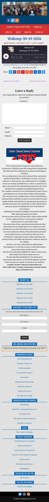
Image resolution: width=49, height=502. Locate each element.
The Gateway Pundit (24, 396)
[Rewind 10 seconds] (12, 57)
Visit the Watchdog (24, 487)
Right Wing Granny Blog (24, 382)
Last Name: (24, 322)
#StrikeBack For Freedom (24, 441)
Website (8, 136)
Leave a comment (38, 43)
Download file (8, 65)
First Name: (24, 315)
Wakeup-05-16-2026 (24, 284)
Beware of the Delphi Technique (24, 455)
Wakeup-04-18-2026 (25, 303)
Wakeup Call (38, 27)
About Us (9, 32)
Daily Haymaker (24, 368)
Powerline (24, 377)
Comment (23, 101)
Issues (18, 32)
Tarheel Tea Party (24, 391)
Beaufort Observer (24, 363)
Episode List (39, 32)
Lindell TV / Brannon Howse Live (24, 409)
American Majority (24, 359)
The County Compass (24, 432)
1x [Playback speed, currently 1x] (16, 57)
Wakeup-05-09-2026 (24, 289)
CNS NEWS (24, 405)
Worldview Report (24, 423)
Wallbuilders (24, 469)
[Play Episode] (6, 56)
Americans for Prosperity (24, 450)
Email (8, 132)
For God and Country (24, 373)
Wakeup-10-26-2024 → (38, 81)
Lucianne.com (24, 414)
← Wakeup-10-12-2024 (10, 81)
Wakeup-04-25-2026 (24, 298)
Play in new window (22, 65)
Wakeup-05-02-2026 (24, 293)
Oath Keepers (24, 459)
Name (8, 128)
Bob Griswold (10, 43)
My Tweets (24, 478)
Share (43, 62)
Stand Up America (24, 386)
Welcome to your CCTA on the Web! (18, 27)
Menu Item (27, 32)
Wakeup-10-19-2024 (24, 39)
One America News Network (24, 418)
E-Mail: (24, 328)
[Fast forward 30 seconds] (21, 57)
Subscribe (34, 62)
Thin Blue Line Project (24, 464)
